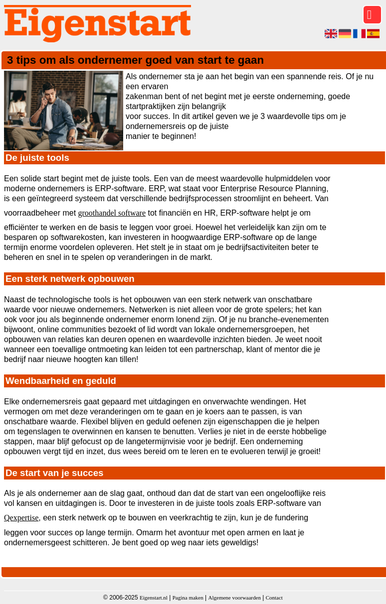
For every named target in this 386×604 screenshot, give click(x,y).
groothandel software (112, 213)
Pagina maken (188, 598)
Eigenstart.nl (154, 598)
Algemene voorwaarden (234, 598)
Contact (274, 598)
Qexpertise (21, 517)
